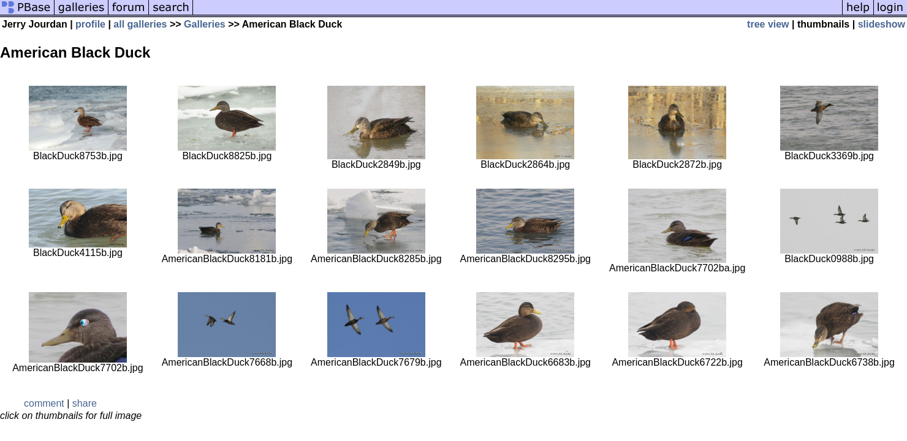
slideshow (881, 24)
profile (90, 24)
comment (44, 403)
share (84, 403)
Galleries (205, 24)
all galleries (140, 24)
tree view (768, 24)
